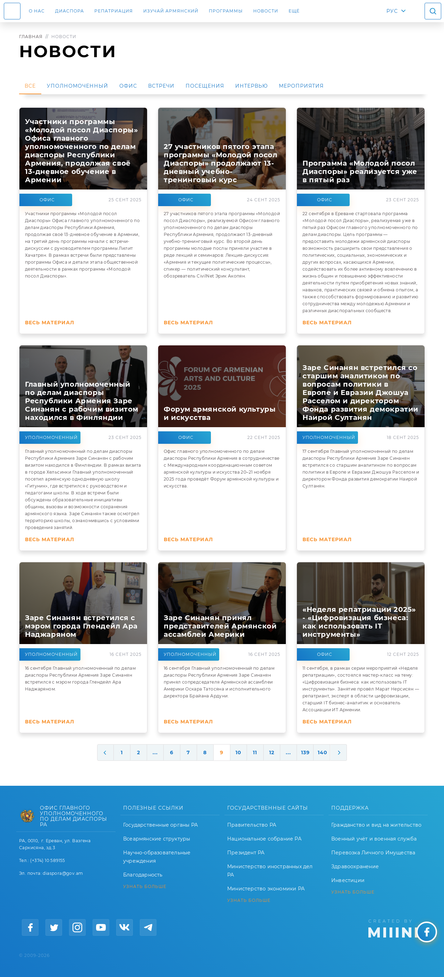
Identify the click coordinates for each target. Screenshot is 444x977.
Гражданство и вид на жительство (376, 825)
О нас (37, 11)
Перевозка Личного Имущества (373, 853)
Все (30, 86)
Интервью (251, 86)
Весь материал (49, 322)
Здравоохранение (355, 866)
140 (322, 752)
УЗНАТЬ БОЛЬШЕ (144, 886)
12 (271, 752)
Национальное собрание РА (264, 839)
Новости (265, 11)
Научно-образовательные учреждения (156, 857)
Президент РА (245, 853)
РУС (392, 11)
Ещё (294, 11)
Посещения (205, 86)
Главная (31, 36)
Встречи (161, 86)
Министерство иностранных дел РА (270, 870)
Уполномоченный (77, 86)
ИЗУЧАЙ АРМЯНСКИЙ (170, 11)
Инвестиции (348, 880)
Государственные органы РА (160, 825)
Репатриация (113, 11)
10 (238, 752)
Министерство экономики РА (266, 889)
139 (305, 752)
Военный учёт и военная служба (374, 839)
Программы (226, 11)
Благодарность (143, 875)
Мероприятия (301, 86)
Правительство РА (251, 825)
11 (255, 752)
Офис (128, 86)
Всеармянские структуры (156, 839)
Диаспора (69, 11)
